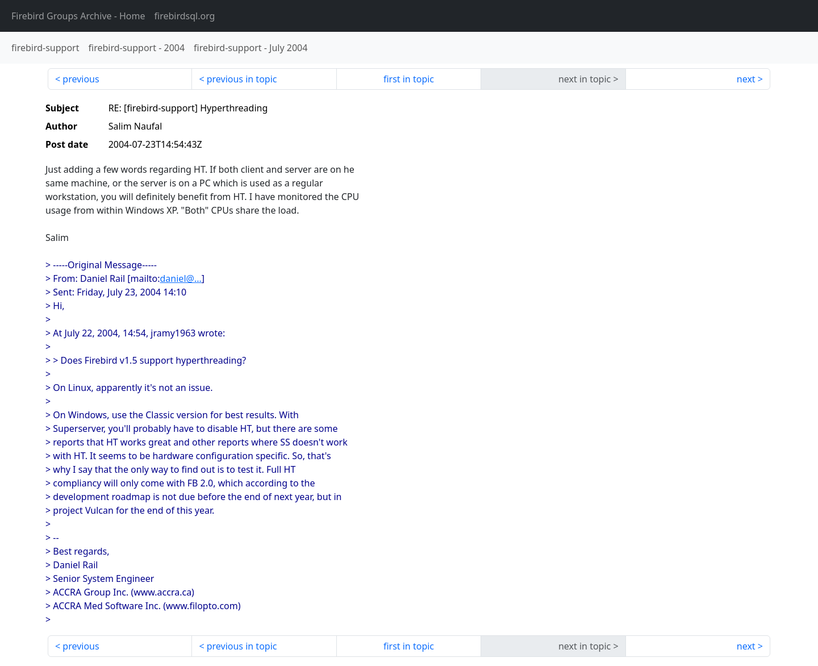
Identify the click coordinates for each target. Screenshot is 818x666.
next (746, 79)
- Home (78, 16)
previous (80, 79)
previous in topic (242, 79)
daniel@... (181, 278)
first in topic (408, 79)
